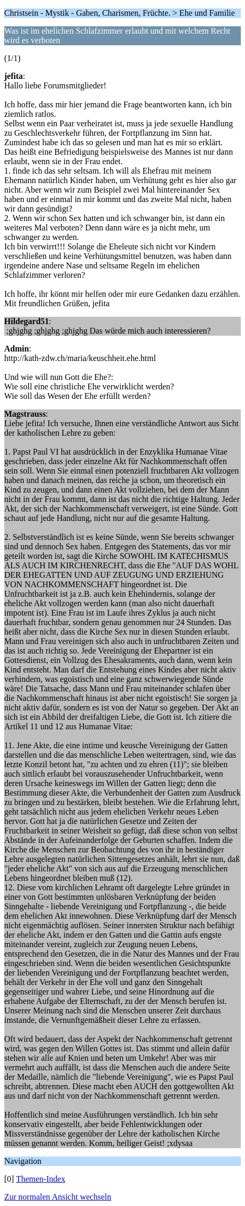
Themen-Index (40, 1178)
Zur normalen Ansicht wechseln (57, 1196)
